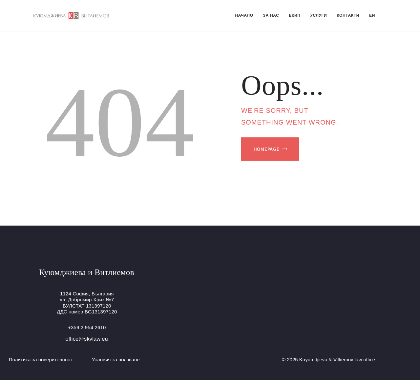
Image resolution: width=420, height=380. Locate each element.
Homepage (267, 149)
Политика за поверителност (41, 359)
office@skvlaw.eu (86, 339)
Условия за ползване (116, 359)
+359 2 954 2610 (87, 327)
